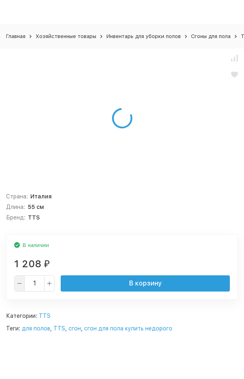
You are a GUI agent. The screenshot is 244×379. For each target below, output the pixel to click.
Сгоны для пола (211, 36)
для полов (36, 328)
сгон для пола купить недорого (128, 328)
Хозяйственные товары (66, 36)
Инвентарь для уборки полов (143, 36)
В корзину (145, 283)
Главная (15, 36)
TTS (45, 316)
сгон (74, 328)
